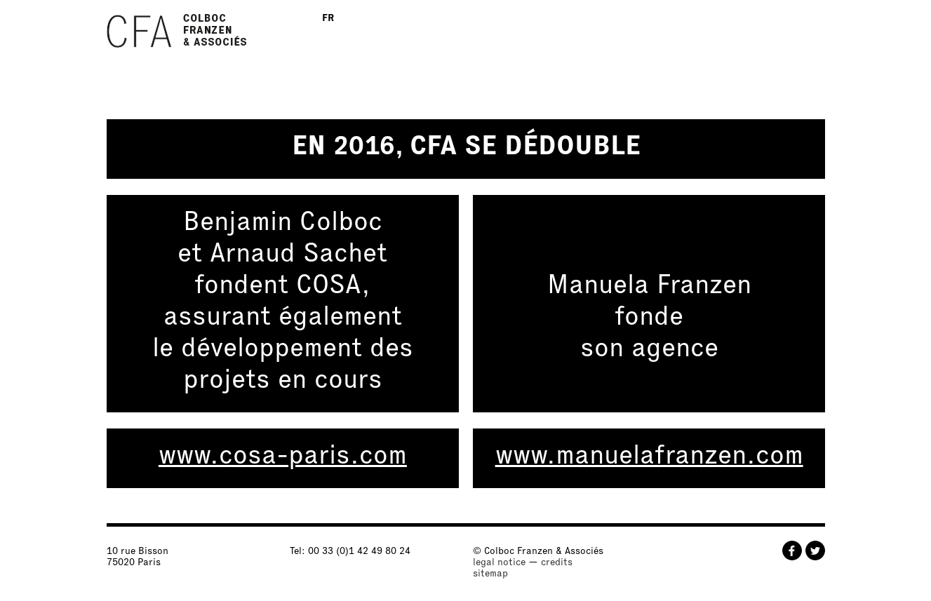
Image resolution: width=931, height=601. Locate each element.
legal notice (499, 563)
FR (328, 19)
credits (556, 563)
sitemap (490, 574)
